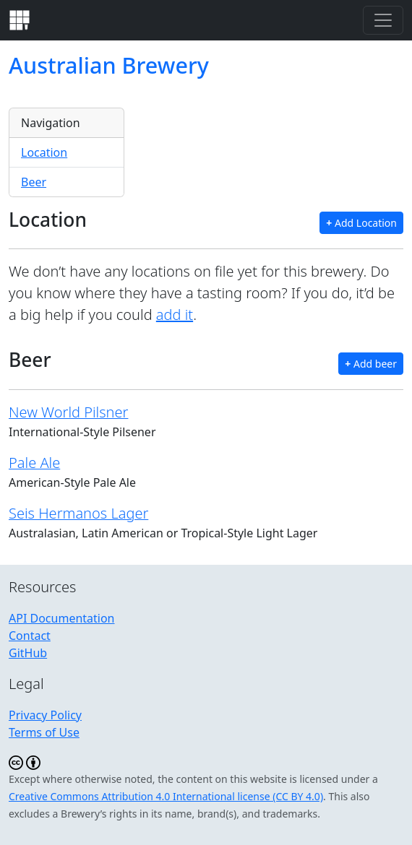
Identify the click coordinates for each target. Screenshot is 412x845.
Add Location (361, 223)
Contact (30, 636)
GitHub (28, 653)
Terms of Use (44, 732)
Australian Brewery (109, 65)
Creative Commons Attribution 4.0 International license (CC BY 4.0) (166, 796)
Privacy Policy (45, 715)
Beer (33, 182)
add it (174, 314)
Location (44, 152)
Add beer (371, 363)
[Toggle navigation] (383, 20)
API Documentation (62, 618)
